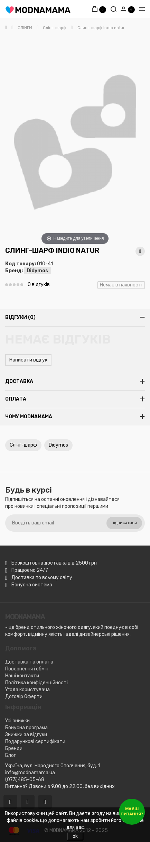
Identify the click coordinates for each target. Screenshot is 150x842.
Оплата (15, 399)
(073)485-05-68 (24, 779)
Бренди (13, 748)
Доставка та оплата (29, 662)
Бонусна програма (26, 728)
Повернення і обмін (26, 669)
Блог (10, 755)
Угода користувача (27, 690)
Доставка (19, 381)
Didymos (37, 271)
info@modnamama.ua (30, 773)
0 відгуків (39, 284)
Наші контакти (22, 676)
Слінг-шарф (23, 445)
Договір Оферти (24, 696)
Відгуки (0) (20, 317)
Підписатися (124, 523)
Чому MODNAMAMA (28, 417)
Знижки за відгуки (26, 735)
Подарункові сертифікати (35, 741)
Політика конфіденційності (36, 683)
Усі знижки (17, 721)
